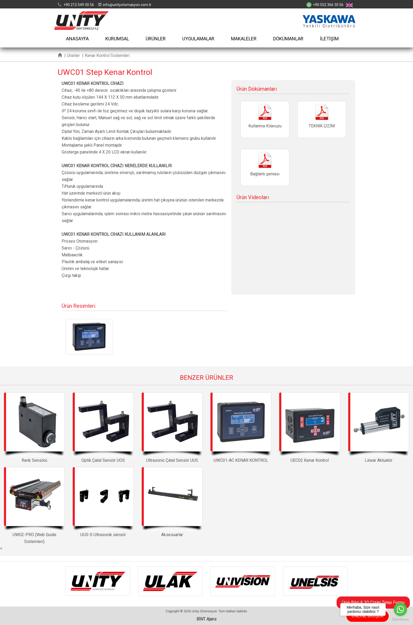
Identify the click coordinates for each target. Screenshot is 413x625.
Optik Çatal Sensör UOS (103, 427)
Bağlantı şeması (265, 167)
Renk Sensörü (34, 427)
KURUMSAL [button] (117, 38)
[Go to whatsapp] (400, 609)
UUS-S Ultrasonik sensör (103, 502)
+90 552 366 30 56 (328, 5)
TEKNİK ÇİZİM (322, 119)
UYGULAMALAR (198, 38)
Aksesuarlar (172, 502)
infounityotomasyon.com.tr (127, 5)
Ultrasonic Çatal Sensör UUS (172, 427)
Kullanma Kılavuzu (265, 119)
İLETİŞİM (329, 38)
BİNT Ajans (206, 619)
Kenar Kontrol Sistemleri (107, 55)
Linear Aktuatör (378, 427)
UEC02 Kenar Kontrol (309, 427)
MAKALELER (244, 38)
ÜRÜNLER (156, 38)
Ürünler (73, 55)
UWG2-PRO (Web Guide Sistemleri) (34, 505)
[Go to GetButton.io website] (400, 619)
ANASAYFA (77, 38)
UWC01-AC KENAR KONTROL (240, 427)
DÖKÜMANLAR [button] (288, 38)
